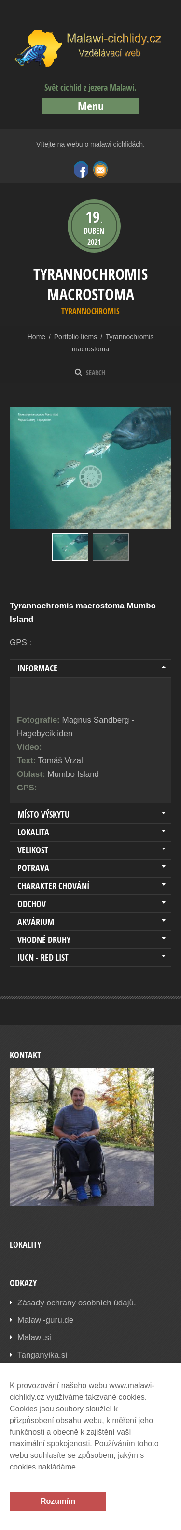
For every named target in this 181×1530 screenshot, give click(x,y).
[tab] (90, 668)
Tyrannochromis (90, 311)
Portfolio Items (75, 337)
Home (36, 337)
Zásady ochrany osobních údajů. (76, 1302)
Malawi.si (34, 1337)
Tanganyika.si (42, 1355)
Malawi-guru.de (45, 1320)
